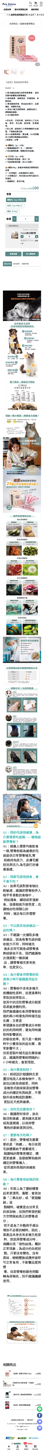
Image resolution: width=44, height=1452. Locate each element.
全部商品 (13, 24)
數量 (8, 219)
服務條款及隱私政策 (17, 1420)
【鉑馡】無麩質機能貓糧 (21, 1405)
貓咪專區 (35, 9)
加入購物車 (30, 254)
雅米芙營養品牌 (21, 9)
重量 (8, 194)
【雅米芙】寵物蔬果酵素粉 (22, 1394)
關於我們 (30, 1420)
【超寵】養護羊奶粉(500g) (21, 1373)
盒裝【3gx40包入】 (15, 206)
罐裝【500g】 (12, 211)
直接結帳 (13, 254)
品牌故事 (7, 9)
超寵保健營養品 (27, 24)
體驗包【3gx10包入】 (16, 200)
